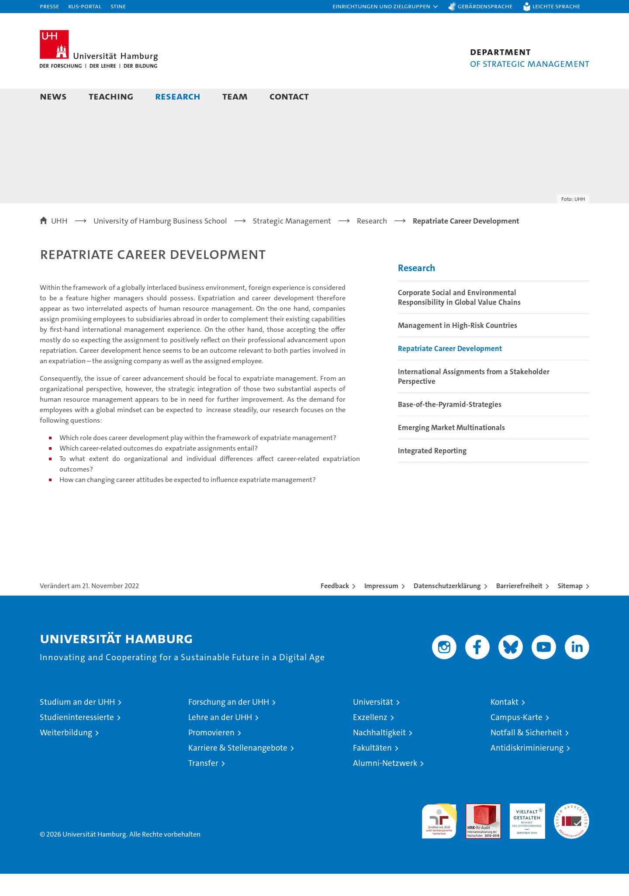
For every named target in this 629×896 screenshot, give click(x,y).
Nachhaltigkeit (379, 754)
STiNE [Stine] (118, 5)
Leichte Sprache (556, 5)
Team (235, 96)
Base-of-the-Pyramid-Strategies (449, 426)
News (53, 96)
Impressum (381, 608)
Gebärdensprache (485, 5)
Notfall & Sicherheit (526, 754)
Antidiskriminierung (527, 770)
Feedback (335, 608)
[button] (385, 6)
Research (177, 96)
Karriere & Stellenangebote (237, 770)
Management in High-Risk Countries (457, 347)
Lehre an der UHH (220, 739)
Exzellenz (370, 739)
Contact (289, 96)
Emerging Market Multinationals (451, 450)
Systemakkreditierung (571, 830)
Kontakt (504, 724)
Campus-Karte (517, 739)
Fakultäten (372, 770)
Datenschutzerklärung (447, 608)
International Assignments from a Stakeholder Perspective (474, 398)
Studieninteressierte (77, 739)
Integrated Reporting (432, 473)
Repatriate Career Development (450, 371)
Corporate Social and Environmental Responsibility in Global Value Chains (459, 319)
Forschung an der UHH (228, 724)
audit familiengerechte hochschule (439, 839)
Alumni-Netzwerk (385, 785)
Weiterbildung (66, 754)
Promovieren (211, 754)
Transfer (203, 785)
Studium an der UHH (77, 724)
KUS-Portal (84, 5)
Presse (49, 5)
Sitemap (570, 608)
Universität (373, 724)
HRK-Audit (525, 830)
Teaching (111, 96)
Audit (474, 830)
